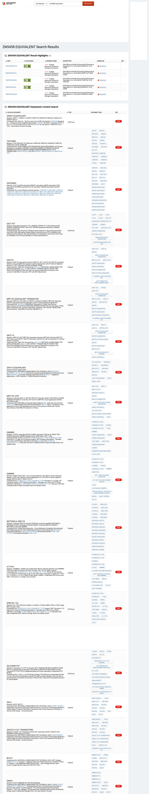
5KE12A (10, 179)
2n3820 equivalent (98, 710)
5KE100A (44, 176)
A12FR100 (32, 447)
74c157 (94, 420)
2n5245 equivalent (98, 718)
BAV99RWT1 (11, 323)
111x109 (100, 697)
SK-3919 (94, 138)
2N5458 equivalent (98, 189)
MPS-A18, (50, 146)
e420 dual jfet (106, 206)
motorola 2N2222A (98, 443)
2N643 (109, 655)
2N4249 (101, 138)
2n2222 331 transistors (100, 619)
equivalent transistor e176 (101, 200)
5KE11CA (43, 177)
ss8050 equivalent (98, 178)
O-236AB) (95, 750)
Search (88, 3)
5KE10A (60, 176)
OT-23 (105, 747)
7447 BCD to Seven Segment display (102, 405)
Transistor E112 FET (99, 571)
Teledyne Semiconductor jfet (102, 218)
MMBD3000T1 (22, 749)
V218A (102, 750)
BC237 (109, 327)
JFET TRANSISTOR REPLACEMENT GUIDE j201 (102, 558)
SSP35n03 (95, 171)
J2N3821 (102, 203)
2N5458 (54, 121)
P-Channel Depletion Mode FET (102, 246)
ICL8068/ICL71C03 (55, 372)
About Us (117, 787)
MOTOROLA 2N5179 (98, 437)
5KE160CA (43, 180)
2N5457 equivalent (98, 176)
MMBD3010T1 (22, 652)
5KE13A (42, 179)
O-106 (93, 198)
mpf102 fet (106, 233)
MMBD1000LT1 (58, 747)
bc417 (103, 171)
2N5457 (40, 123)
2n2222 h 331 (102, 622)
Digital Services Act (96, 787)
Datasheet (102, 66)
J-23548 (94, 545)
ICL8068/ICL (35, 507)
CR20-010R (25, 447)
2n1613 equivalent (98, 327)
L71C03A (102, 512)
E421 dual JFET (97, 211)
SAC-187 (102, 143)
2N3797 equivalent (98, 235)
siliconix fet (96, 550)
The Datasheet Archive (9, 3)
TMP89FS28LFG (11, 73)
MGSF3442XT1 (58, 614)
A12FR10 (58, 445)
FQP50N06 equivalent (99, 183)
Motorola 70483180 (98, 146)
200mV (102, 504)
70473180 (95, 143)
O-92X (100, 195)
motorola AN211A (98, 339)
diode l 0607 (96, 329)
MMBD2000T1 (12, 749)
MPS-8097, (37, 146)
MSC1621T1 (95, 319)
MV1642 (94, 594)
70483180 (102, 154)
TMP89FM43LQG (11, 94)
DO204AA (95, 660)
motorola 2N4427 (98, 453)
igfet (108, 356)
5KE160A (35, 180)
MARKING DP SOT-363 (104, 657)
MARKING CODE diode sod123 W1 (102, 625)
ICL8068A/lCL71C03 (98, 472)
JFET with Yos (96, 351)
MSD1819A (95, 322)
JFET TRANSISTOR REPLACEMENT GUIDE (102, 250)
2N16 (101, 594)
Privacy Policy (52, 787)
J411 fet (94, 705)
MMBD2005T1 (12, 670)
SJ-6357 (94, 154)
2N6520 (44, 146)
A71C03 (109, 472)
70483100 (95, 148)
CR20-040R (103, 435)
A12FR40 (94, 435)
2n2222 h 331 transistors (100, 614)
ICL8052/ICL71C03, (41, 372)
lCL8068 (41, 376)
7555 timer (95, 375)
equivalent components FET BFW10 (102, 579)
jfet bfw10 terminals (99, 564)
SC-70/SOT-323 (21, 323)
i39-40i (108, 545)
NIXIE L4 (104, 509)
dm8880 (94, 368)
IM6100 (94, 418)
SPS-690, (109, 138)
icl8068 (94, 381)
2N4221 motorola (98, 238)
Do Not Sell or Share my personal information (73, 787)
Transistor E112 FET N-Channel (102, 553)
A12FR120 (10, 449)
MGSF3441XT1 (58, 686)
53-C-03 (101, 548)
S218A (94, 649)
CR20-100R (55, 447)
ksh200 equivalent (98, 173)
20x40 (94, 697)
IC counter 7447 (97, 490)
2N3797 (94, 226)
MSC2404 (104, 319)
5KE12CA (18, 179)
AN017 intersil (104, 418)
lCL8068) (108, 392)
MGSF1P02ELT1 (58, 590)
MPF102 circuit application (101, 353)
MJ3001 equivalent (98, 450)
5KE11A (35, 177)
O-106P (100, 198)
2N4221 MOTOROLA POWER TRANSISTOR (102, 345)
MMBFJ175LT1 (12, 635)
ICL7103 (104, 507)
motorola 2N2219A (98, 455)
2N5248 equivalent (98, 713)
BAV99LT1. (47, 324)
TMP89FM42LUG (11, 66)
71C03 (108, 365)
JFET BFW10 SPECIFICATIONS (101, 566)
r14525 (103, 255)
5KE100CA (52, 176)
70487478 (95, 151)
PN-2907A (95, 141)
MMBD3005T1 (22, 670)
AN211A (23, 240)
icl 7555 (104, 514)
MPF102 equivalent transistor (102, 229)
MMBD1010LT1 (58, 651)
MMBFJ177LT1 (33, 733)
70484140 (103, 151)
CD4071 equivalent (98, 370)
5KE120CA (59, 177)
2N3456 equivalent (98, 703)
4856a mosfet (96, 569)
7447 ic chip (96, 386)
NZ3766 (94, 548)
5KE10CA (11, 177)
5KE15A (19, 180)
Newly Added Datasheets (37, 787)
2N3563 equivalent (98, 191)
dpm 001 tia (96, 507)
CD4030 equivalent (98, 378)
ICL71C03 (95, 504)
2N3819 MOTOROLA (98, 458)
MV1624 (94, 324)
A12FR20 (94, 432)
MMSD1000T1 (32, 749)
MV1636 (101, 592)
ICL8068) (94, 501)
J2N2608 (94, 203)
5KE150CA (11, 180)
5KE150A (58, 179)
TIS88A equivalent (98, 700)
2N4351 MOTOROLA (98, 356)
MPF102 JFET (96, 233)
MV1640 (109, 592)
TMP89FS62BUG (11, 80)
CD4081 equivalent (98, 373)
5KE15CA (27, 180)
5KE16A (51, 180)
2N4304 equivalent (98, 721)
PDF (118, 121)
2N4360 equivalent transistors (102, 214)
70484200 (103, 148)
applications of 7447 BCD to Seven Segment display (102, 414)
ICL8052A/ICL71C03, (25, 479)
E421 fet (107, 198)
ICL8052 (50, 376)
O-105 (106, 195)
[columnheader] (14, 61)
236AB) (105, 630)
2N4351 (94, 270)
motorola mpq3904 (98, 445)
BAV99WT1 (55, 321)
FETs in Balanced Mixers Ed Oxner (102, 575)
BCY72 (94, 597)
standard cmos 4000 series (101, 383)
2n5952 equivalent (98, 708)
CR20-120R (33, 449)
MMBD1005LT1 (58, 668)
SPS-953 (27, 146)
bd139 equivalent (98, 186)
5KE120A (51, 177)
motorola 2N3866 (98, 461)
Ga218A (94, 632)
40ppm (102, 501)
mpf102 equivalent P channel (102, 306)
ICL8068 (25, 510)
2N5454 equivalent (98, 723)
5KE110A (19, 177)
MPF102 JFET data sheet (100, 298)
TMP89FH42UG (11, 87)
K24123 (101, 545)
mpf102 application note (100, 243)
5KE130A (26, 179)
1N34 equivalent (97, 181)
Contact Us (109, 787)
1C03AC (94, 512)
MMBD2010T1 (12, 652)
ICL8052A (95, 470)
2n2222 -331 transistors (100, 616)
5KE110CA (27, 177)
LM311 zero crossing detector (102, 401)
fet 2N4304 (95, 715)
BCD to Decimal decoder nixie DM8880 (102, 481)
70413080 (103, 141)
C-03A (109, 517)
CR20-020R (103, 432)
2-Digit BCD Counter (98, 517)
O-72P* (94, 195)
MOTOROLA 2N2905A (98, 448)
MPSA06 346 (102, 755)
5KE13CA (50, 179)
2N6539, (57, 146)
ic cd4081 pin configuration (101, 478)
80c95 (109, 370)
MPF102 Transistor (98, 240)
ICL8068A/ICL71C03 (39, 479)
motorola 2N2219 (98, 440)
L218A (106, 584)
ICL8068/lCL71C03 (13, 377)
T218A (105, 601)
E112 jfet (95, 206)
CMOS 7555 (105, 375)
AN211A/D (37, 238)
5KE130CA (34, 179)
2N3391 (19, 146)
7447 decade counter (99, 411)
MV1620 (103, 322)
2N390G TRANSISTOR (98, 208)
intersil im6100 (97, 487)
